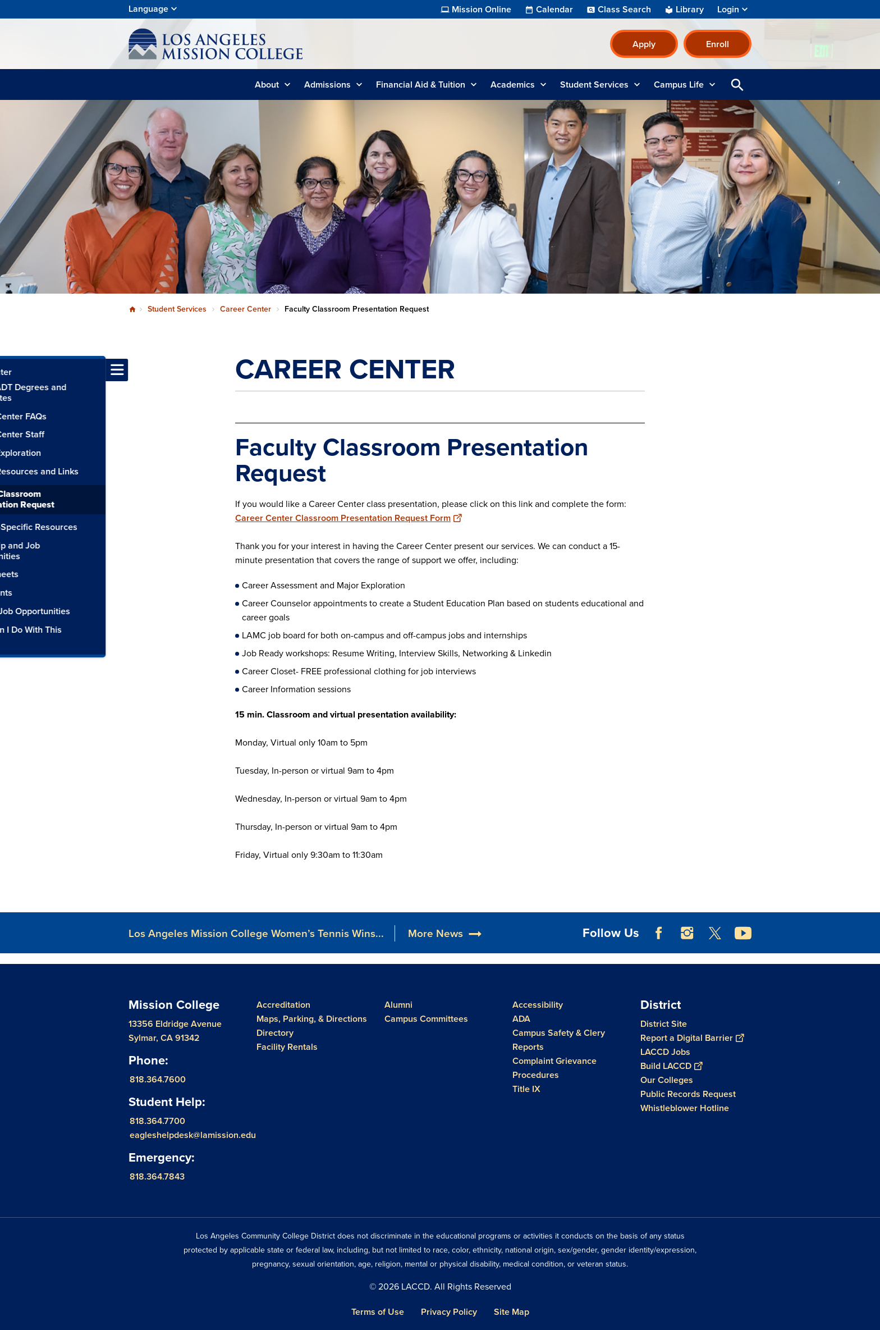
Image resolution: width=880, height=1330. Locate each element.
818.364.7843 (157, 1176)
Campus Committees (426, 1018)
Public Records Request (688, 1093)
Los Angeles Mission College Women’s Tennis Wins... (256, 933)
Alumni (398, 1004)
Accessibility (537, 1004)
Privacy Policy (449, 1311)
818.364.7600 (158, 1079)
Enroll (717, 44)
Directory (275, 1032)
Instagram (687, 933)
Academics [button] (513, 84)
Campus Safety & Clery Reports (558, 1039)
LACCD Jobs (665, 1051)
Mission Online (481, 9)
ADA (521, 1018)
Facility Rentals (287, 1046)
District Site (663, 1023)
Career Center (245, 309)
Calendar (554, 9)
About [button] (267, 84)
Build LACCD (671, 1065)
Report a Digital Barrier (692, 1037)
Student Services (177, 309)
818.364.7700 (157, 1120)
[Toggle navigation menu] (11, 370)
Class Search (624, 9)
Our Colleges (666, 1079)
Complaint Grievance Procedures (554, 1067)
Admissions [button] (327, 84)
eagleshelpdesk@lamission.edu (193, 1134)
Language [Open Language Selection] (148, 8)
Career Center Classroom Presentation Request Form (348, 517)
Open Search (737, 84)
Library (690, 9)
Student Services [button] (594, 84)
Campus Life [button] (679, 84)
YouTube (743, 933)
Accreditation (283, 1004)
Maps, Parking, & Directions (311, 1018)
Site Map (511, 1311)
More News (435, 933)
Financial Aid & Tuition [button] (420, 84)
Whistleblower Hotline (684, 1108)
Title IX (526, 1088)
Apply (644, 44)
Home (132, 309)
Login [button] (728, 9)
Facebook (658, 933)
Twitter (715, 933)
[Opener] (869, 929)
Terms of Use (377, 1311)
